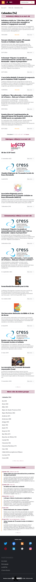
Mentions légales (7, 578)
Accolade (4, 561)
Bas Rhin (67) (6, 434)
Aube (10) (5, 425)
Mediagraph (4, 564)
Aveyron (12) (6, 431)
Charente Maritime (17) (9, 446)
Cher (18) (5, 449)
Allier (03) (5, 407)
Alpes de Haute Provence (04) (11, 410)
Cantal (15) (5, 440)
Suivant (27, 134)
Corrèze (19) (6, 455)
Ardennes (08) (6, 419)
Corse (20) (5, 458)
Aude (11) (5, 428)
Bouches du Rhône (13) (9, 437)
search (32, 2)
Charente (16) (6, 443)
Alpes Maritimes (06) (8, 413)
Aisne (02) (5, 404)
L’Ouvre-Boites (5, 570)
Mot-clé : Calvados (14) (16, 8)
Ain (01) (4, 401)
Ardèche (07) (6, 416)
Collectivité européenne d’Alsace (12, 452)
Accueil (3, 8)
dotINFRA (4, 567)
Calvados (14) (6, 397)
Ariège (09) (5, 422)
